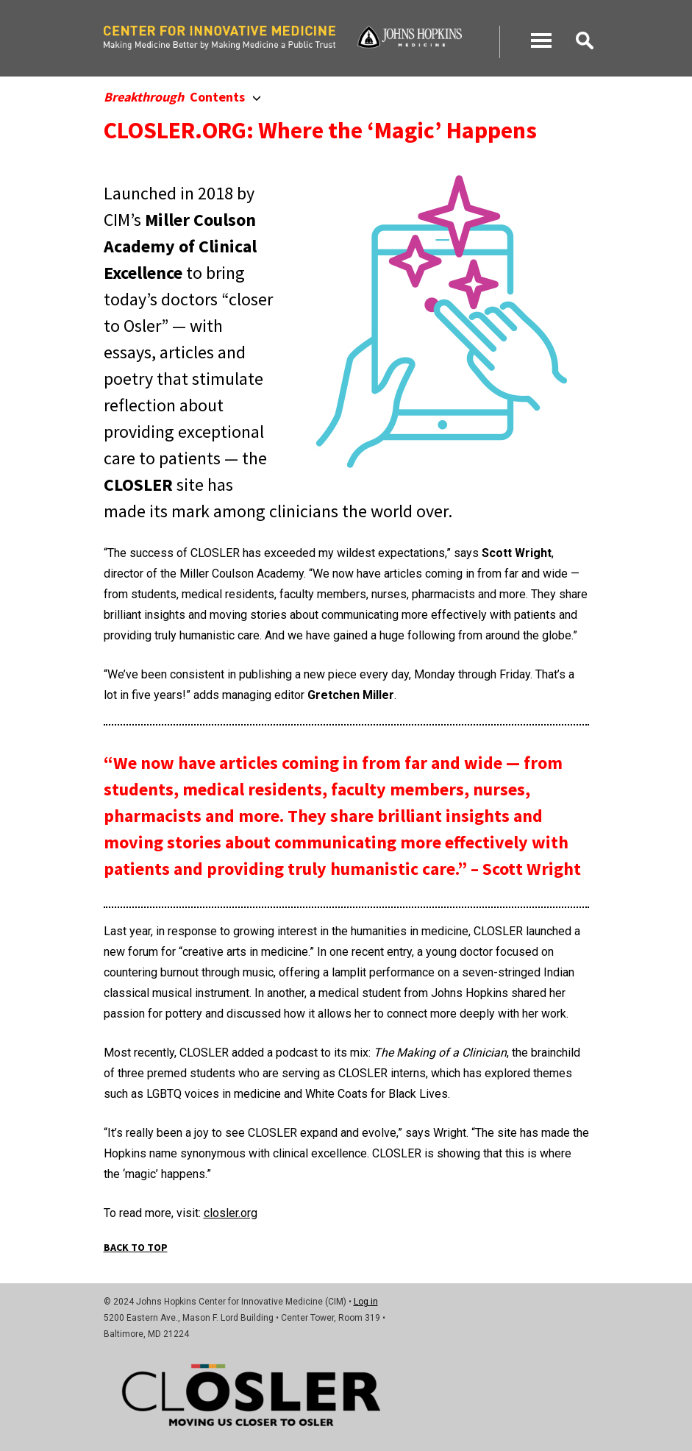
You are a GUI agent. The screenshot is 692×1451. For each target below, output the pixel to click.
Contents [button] (182, 96)
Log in (366, 1301)
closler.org (230, 1213)
